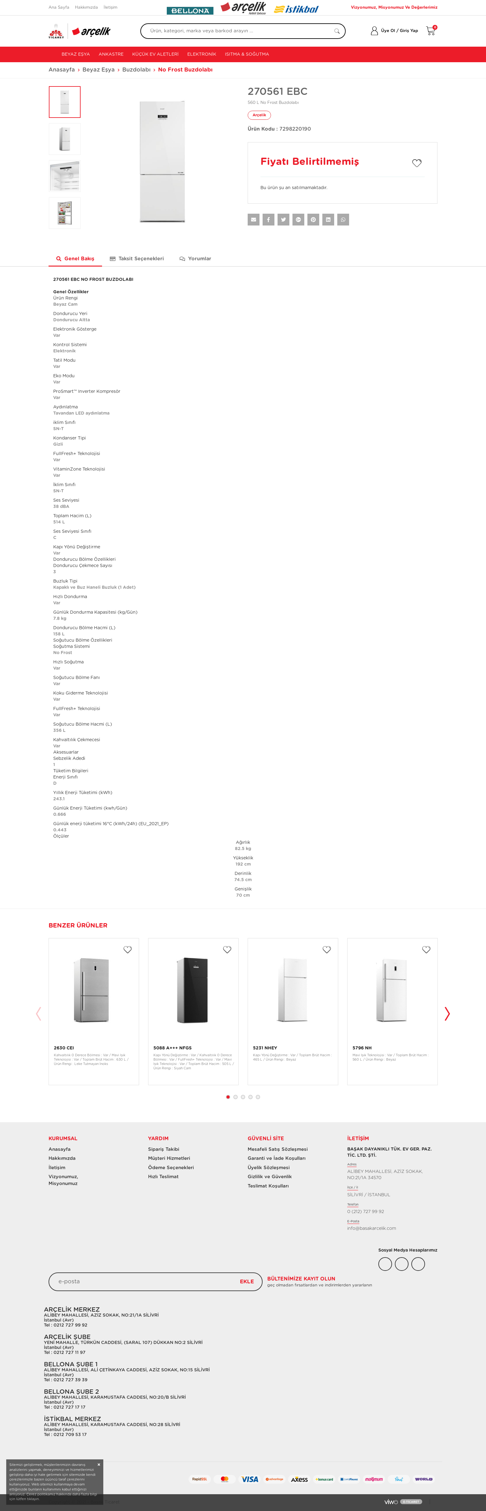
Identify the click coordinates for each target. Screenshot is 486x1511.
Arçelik (259, 115)
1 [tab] (228, 1097)
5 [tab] (258, 1097)
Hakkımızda (86, 8)
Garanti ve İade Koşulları (277, 1158)
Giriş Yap (409, 31)
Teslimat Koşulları (268, 1186)
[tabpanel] (94, 1011)
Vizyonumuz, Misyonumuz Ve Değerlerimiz (394, 8)
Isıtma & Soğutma (247, 54)
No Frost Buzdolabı (185, 70)
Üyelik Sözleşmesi (269, 1167)
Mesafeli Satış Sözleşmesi (278, 1149)
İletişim (110, 8)
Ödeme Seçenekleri (171, 1167)
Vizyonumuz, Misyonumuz (60, 1180)
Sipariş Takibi (163, 1149)
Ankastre (111, 54)
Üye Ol (388, 31)
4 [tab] (250, 1097)
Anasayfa (62, 70)
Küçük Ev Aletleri (155, 54)
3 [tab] (243, 1097)
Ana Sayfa (59, 8)
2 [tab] (235, 1097)
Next (447, 1015)
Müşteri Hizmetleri (169, 1158)
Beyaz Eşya (75, 54)
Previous (39, 1015)
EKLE (247, 1281)
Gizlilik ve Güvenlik (270, 1176)
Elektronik (201, 54)
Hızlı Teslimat (163, 1176)
